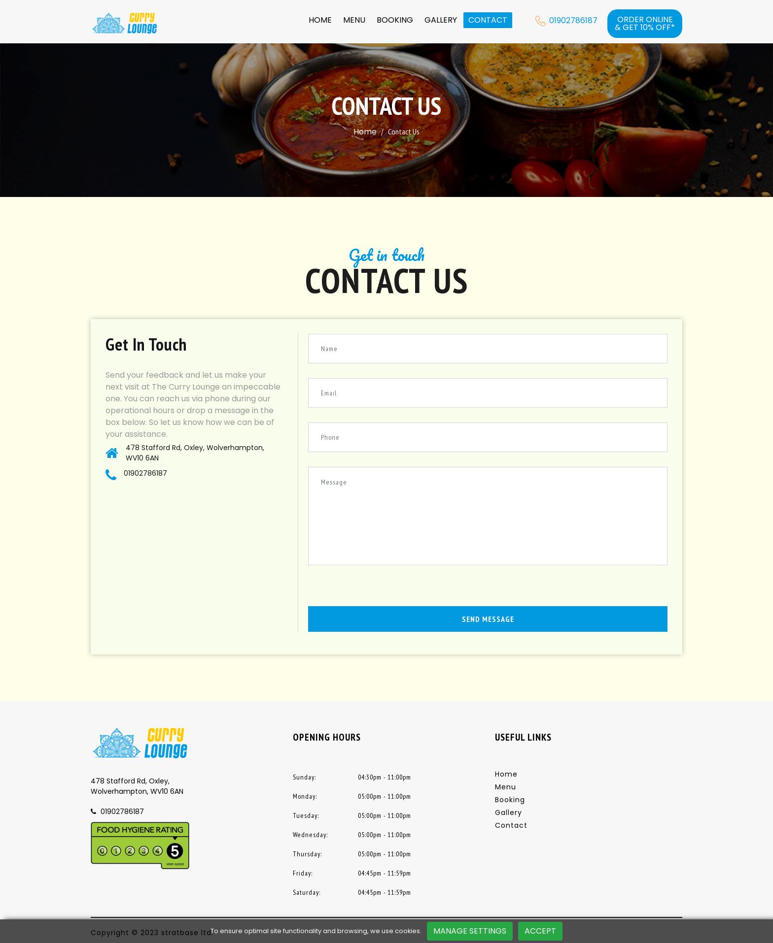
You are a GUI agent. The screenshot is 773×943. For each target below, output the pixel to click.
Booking (395, 20)
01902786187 (145, 473)
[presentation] (383, 587)
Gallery (440, 20)
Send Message (488, 619)
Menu (354, 20)
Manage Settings (469, 931)
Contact (487, 20)
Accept (540, 931)
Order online (645, 23)
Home (320, 20)
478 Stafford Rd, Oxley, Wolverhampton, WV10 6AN (195, 453)
